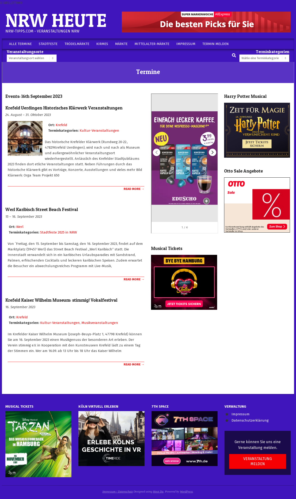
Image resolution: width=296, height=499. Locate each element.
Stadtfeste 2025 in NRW (58, 232)
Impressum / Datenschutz (118, 491)
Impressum (241, 414)
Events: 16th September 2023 (33, 96)
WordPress (186, 491)
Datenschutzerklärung (250, 420)
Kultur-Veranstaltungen (99, 130)
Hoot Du (158, 491)
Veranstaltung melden (257, 461)
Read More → (134, 189)
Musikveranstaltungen (99, 323)
